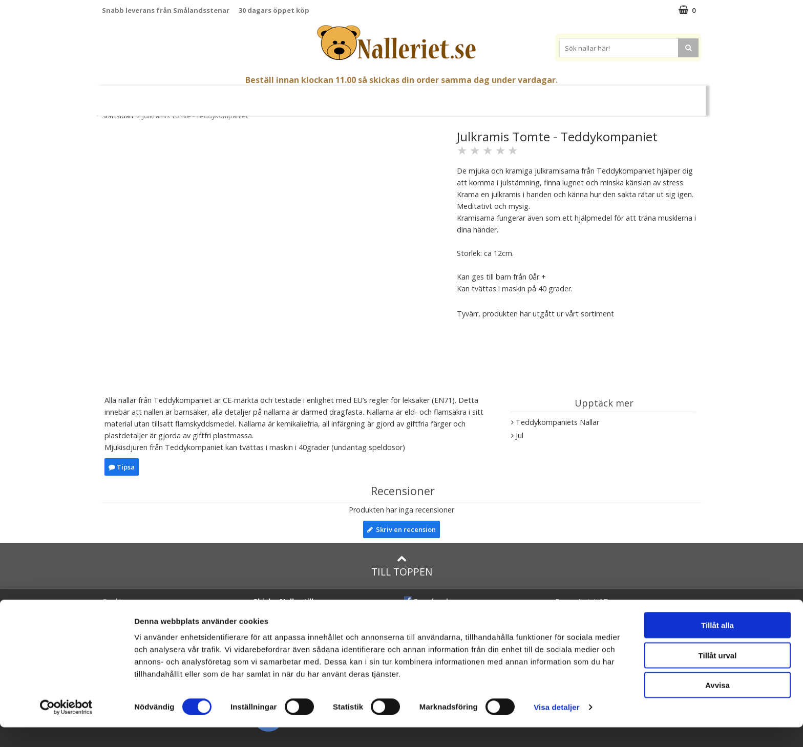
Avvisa (717, 704)
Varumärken (586, 96)
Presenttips (427, 96)
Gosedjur (297, 96)
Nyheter (172, 96)
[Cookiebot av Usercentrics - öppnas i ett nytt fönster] (66, 727)
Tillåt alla (717, 645)
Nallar (248, 96)
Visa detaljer (556, 726)
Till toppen (401, 566)
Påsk (209, 96)
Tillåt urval (718, 675)
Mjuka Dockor (360, 96)
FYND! (633, 96)
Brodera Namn (519, 96)
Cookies (115, 601)
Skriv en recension (401, 529)
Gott (471, 96)
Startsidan (117, 115)
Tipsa (122, 467)
